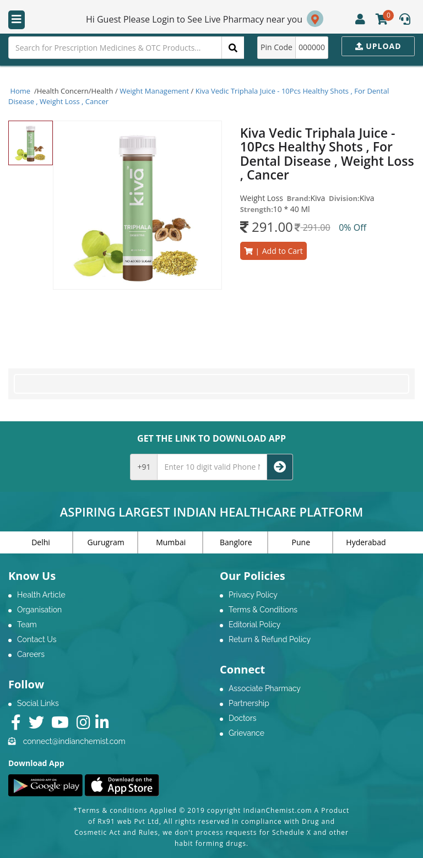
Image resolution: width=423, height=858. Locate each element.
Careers (31, 654)
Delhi (40, 542)
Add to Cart (273, 251)
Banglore (236, 542)
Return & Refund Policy (270, 639)
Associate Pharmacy (265, 688)
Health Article (41, 594)
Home (20, 91)
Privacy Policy (253, 594)
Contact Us (36, 639)
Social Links (38, 703)
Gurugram (106, 542)
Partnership (249, 703)
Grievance (246, 733)
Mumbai (171, 542)
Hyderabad (366, 542)
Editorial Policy (254, 624)
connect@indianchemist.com (74, 741)
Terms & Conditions (263, 609)
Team (27, 624)
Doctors (243, 718)
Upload (378, 46)
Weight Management (154, 91)
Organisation (39, 609)
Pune (301, 542)
